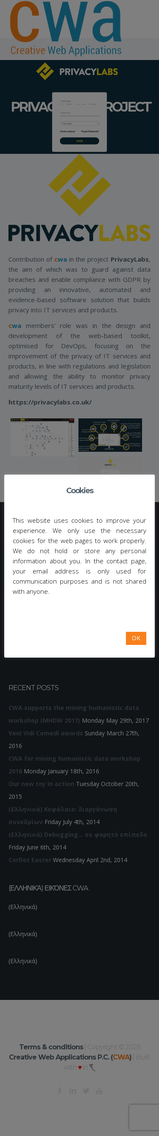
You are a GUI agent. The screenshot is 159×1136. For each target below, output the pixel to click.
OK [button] (136, 638)
